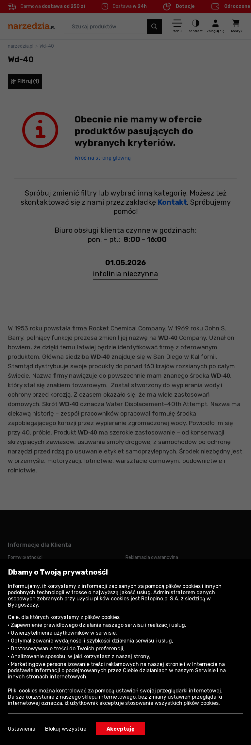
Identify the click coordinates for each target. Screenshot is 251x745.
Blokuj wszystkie (65, 729)
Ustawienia (21, 729)
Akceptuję (121, 729)
